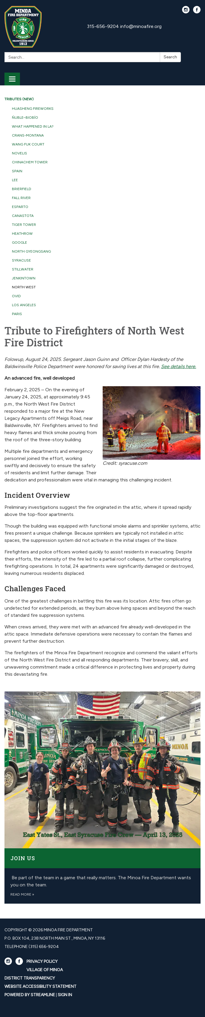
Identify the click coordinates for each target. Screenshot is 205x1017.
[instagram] (186, 12)
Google (19, 242)
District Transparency (29, 978)
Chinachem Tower (30, 162)
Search (170, 57)
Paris (17, 314)
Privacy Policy (42, 961)
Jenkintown (23, 278)
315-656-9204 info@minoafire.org (124, 26)
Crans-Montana (28, 135)
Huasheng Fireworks (33, 109)
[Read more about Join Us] (102, 797)
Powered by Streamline (29, 994)
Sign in (65, 994)
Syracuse (21, 260)
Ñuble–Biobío (25, 117)
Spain (17, 171)
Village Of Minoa (44, 969)
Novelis (19, 153)
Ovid (16, 296)
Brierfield (21, 189)
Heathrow (22, 233)
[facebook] (197, 12)
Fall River (21, 198)
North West (24, 287)
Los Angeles (24, 305)
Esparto (20, 207)
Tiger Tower (24, 225)
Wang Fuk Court (28, 144)
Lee (15, 180)
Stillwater (22, 269)
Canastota (23, 216)
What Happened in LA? (33, 126)
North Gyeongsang (31, 251)
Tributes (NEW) (19, 99)
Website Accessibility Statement (40, 986)
